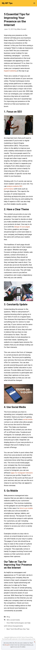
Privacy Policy (29, 637)
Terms (23, 637)
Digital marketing (10, 71)
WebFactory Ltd (14, 637)
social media (27, 419)
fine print (7, 645)
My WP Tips (7, 3)
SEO (8, 620)
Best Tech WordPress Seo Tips (18, 629)
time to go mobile (26, 508)
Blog (8, 617)
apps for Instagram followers (22, 473)
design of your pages (22, 227)
